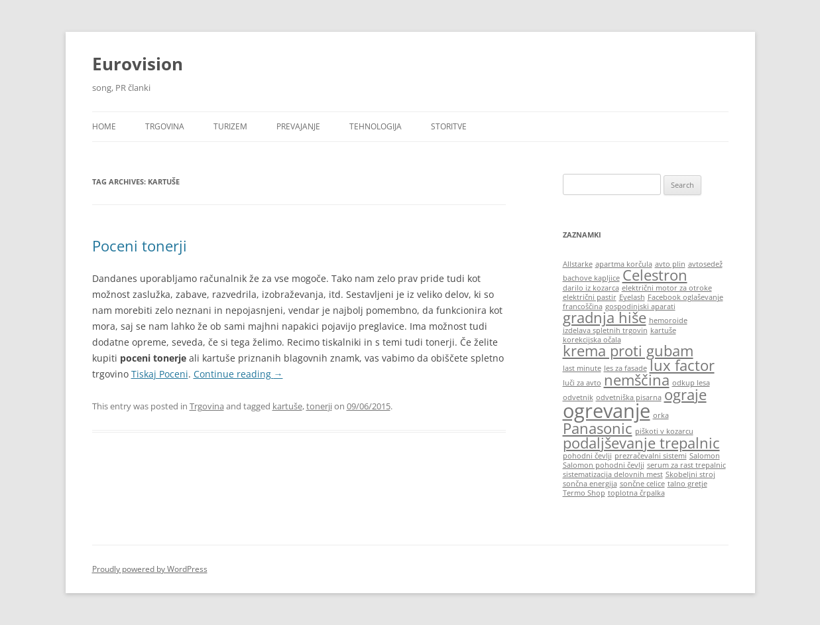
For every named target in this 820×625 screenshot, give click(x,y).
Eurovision (137, 64)
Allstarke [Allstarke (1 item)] (578, 264)
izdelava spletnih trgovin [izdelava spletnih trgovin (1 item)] (605, 330)
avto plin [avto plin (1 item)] (670, 264)
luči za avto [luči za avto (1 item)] (582, 382)
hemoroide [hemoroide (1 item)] (668, 320)
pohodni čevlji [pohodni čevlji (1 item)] (587, 455)
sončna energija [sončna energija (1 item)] (590, 483)
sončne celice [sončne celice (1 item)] (642, 483)
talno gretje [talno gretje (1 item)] (687, 483)
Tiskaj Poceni (159, 374)
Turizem (230, 126)
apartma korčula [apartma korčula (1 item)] (623, 264)
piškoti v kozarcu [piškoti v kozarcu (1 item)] (664, 431)
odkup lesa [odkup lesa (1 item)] (691, 382)
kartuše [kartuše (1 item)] (663, 330)
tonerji (319, 406)
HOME (104, 126)
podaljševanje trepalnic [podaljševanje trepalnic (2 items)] (641, 442)
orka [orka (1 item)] (661, 415)
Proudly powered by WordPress (149, 569)
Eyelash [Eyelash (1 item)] (632, 297)
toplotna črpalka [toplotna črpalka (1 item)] (636, 493)
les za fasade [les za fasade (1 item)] (625, 368)
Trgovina (164, 126)
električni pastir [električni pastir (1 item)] (589, 297)
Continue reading (238, 374)
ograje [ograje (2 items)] (685, 394)
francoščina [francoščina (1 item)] (583, 306)
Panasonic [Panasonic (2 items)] (597, 428)
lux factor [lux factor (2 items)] (682, 365)
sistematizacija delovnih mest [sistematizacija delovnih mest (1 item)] (613, 474)
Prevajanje (298, 126)
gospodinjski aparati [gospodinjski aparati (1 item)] (640, 306)
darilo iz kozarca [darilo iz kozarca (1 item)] (591, 288)
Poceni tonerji (139, 245)
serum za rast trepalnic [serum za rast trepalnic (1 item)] (686, 465)
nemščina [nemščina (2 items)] (637, 379)
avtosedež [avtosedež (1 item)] (705, 264)
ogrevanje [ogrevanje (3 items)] (606, 410)
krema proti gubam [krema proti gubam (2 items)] (628, 350)
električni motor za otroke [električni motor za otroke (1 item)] (667, 288)
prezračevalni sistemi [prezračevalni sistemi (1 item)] (651, 455)
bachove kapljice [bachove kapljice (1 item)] (591, 278)
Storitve (449, 126)
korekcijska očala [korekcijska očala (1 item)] (592, 339)
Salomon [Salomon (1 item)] (704, 455)
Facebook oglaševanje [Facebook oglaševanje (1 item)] (685, 297)
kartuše (287, 406)
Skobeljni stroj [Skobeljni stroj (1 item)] (690, 474)
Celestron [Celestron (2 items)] (654, 275)
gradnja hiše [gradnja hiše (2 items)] (604, 317)
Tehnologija (375, 126)
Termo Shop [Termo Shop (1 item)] (584, 493)
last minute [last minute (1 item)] (582, 368)
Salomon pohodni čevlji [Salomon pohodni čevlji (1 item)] (603, 465)
